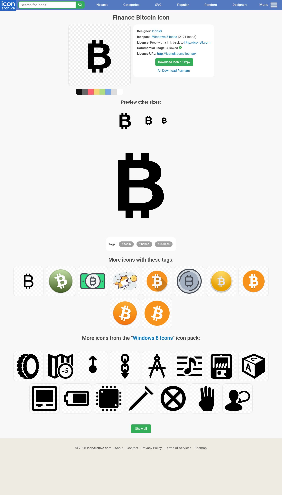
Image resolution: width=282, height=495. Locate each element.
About (119, 448)
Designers (239, 5)
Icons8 (157, 31)
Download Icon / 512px (174, 62)
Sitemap (201, 448)
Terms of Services (178, 448)
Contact (132, 448)
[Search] (80, 5)
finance (144, 244)
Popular (183, 5)
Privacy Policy (152, 448)
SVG (158, 5)
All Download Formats (174, 71)
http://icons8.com (197, 42)
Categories (131, 5)
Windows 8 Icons (164, 37)
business (164, 244)
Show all (141, 428)
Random (210, 5)
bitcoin (126, 244)
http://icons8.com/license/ (176, 54)
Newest (102, 5)
